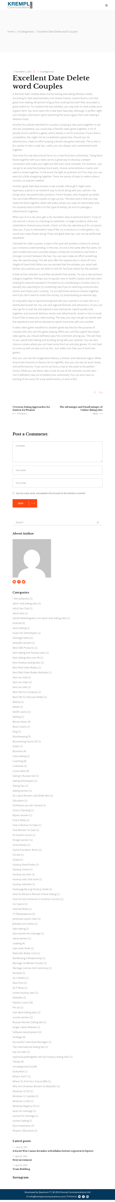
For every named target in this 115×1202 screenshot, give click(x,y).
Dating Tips (19, 786)
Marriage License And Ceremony (30, 969)
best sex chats (20, 683)
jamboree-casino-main (25, 920)
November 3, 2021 (23, 71)
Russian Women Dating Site (28, 1024)
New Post (18, 984)
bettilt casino (20, 712)
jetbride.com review (23, 925)
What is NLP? (20, 1078)
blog (15, 732)
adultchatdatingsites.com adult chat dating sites (39, 619)
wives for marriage (23, 1112)
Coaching (18, 762)
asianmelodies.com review (47, 98)
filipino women (21, 816)
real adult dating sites (25, 1014)
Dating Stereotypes (23, 782)
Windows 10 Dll (21, 1093)
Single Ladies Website (25, 1028)
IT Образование (22, 915)
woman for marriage (24, 1117)
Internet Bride (20, 910)
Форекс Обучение (23, 1132)
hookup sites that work (25, 880)
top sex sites (19, 1053)
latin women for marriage (26, 935)
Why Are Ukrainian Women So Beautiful (34, 1088)
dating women (20, 791)
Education (18, 801)
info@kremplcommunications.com (47, 1198)
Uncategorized (25, 31)
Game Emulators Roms (25, 851)
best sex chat (20, 678)
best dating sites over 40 (26, 658)
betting (17, 717)
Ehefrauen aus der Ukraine (28, 806)
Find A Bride (19, 821)
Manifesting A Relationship (27, 959)
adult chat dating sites (25, 604)
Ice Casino (18, 905)
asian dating (19, 628)
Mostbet (17, 974)
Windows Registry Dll (24, 1108)
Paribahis (18, 999)
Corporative (19, 772)
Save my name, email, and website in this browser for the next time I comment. (51, 493)
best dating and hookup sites (29, 653)
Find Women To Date (24, 831)
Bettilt (16, 707)
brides (16, 747)
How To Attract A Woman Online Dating (34, 895)
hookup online (21, 870)
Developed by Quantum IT (38, 1194)
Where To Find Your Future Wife (30, 1083)
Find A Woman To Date (25, 826)
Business (18, 752)
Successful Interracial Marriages (30, 1043)
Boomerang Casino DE (25, 742)
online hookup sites (24, 994)
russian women (21, 1019)
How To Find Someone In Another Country (36, 900)
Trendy (16, 1063)
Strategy (17, 1038)
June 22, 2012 (21, 1149)
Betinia (16, 702)
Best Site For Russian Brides (28, 698)
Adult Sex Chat (21, 609)
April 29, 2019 (21, 1158)
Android (17, 623)
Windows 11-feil (21, 1103)
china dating (19, 757)
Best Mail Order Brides (25, 668)
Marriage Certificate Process (28, 964)
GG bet (16, 856)
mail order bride (21, 949)
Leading (17, 945)
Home (10, 31)
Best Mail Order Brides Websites (30, 673)
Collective (18, 767)
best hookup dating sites (26, 663)
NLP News (18, 989)
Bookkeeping (20, 737)
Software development (25, 1033)
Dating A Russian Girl (24, 777)
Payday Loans (20, 1004)
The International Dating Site (28, 1048)
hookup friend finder (24, 865)
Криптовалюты (22, 1127)
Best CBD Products (23, 648)
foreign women (21, 841)
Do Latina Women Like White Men (31, 796)
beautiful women (22, 643)
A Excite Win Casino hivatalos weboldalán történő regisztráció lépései (53, 1153)
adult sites (18, 614)
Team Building (21, 1171)
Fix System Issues (22, 836)
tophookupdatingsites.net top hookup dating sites (41, 1058)
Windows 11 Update (24, 1098)
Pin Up (16, 1009)
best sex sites (20, 688)
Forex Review (20, 846)
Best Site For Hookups (25, 693)
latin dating (19, 930)
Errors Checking (21, 811)
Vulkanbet (18, 1073)
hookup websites (22, 885)
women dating (20, 1122)
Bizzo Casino (20, 727)
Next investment (22, 1162)
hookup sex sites (22, 875)
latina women (20, 940)
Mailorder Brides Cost (25, 954)
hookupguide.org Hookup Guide (31, 890)
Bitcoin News (20, 722)
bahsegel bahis (21, 638)
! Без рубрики (21, 599)
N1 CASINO (19, 979)
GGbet (16, 861)
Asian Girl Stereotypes (25, 633)
